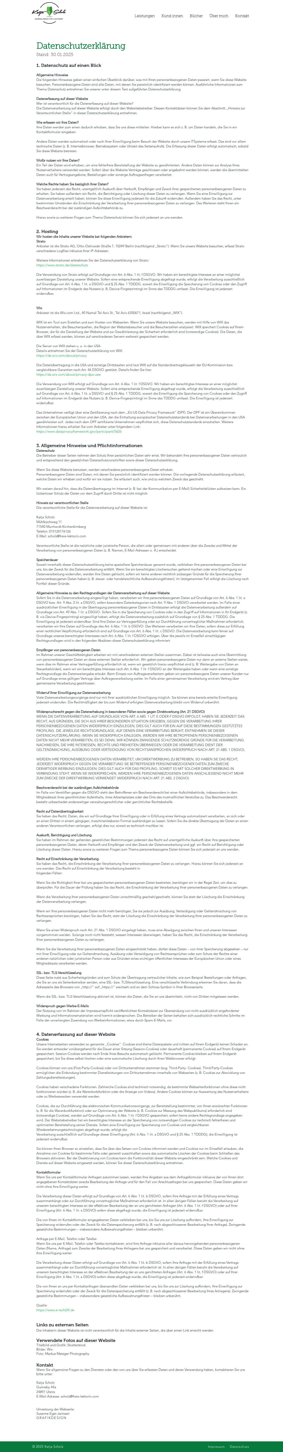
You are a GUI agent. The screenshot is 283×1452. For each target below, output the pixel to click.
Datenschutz (239, 1447)
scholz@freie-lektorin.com (67, 536)
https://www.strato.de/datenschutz (62, 265)
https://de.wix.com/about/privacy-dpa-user (68, 374)
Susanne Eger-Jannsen (52, 1415)
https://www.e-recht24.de (55, 1310)
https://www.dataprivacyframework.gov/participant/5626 (79, 431)
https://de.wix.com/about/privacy (61, 355)
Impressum (216, 1447)
